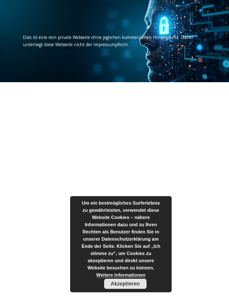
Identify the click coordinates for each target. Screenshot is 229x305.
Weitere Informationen (121, 274)
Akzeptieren (124, 284)
